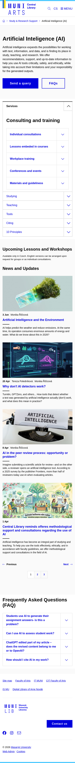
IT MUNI (38, 680)
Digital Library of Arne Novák (28, 689)
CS (56, 8)
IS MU (6, 689)
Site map (7, 680)
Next (67, 564)
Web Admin (9, 751)
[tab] (37, 106)
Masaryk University (21, 747)
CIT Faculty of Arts (56, 680)
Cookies (21, 751)
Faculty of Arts (23, 680)
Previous (10, 564)
